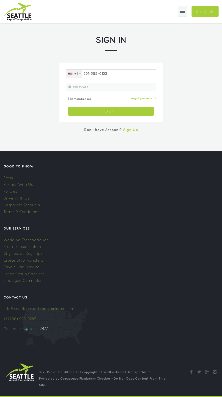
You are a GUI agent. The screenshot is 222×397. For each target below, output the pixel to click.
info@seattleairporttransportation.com (38, 309)
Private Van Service (21, 267)
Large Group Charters (23, 274)
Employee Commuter (22, 280)
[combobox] (74, 74)
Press (8, 178)
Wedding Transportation (26, 240)
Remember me (81, 99)
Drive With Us (16, 198)
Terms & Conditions (21, 212)
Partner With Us (18, 184)
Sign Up (130, 130)
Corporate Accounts (21, 205)
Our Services (16, 228)
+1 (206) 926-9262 (19, 319)
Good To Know (18, 166)
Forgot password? (142, 98)
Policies (10, 191)
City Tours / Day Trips (23, 253)
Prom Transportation (22, 246)
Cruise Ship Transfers (23, 260)
